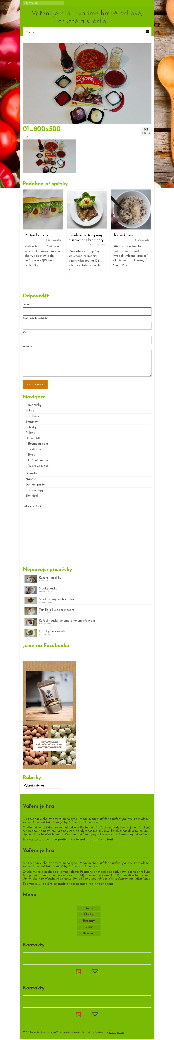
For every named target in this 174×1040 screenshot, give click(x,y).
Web (25, 332)
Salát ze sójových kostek (56, 599)
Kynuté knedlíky (50, 578)
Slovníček (32, 496)
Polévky (30, 427)
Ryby (31, 455)
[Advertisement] (87, 536)
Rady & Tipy (34, 490)
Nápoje (30, 479)
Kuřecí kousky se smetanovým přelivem (67, 620)
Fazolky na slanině (52, 631)
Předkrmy (32, 416)
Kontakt (89, 933)
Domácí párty (35, 484)
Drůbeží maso (38, 460)
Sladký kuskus (49, 588)
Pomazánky (33, 405)
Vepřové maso (38, 466)
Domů (89, 908)
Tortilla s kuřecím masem (56, 610)
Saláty (30, 410)
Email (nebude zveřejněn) (36, 318)
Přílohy (30, 433)
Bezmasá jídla (38, 444)
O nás (89, 927)
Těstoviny (35, 449)
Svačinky (31, 421)
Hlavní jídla (33, 438)
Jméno (26, 304)
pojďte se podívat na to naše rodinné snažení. (77, 839)
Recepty (89, 921)
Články (89, 914)
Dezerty (31, 473)
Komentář (28, 347)
